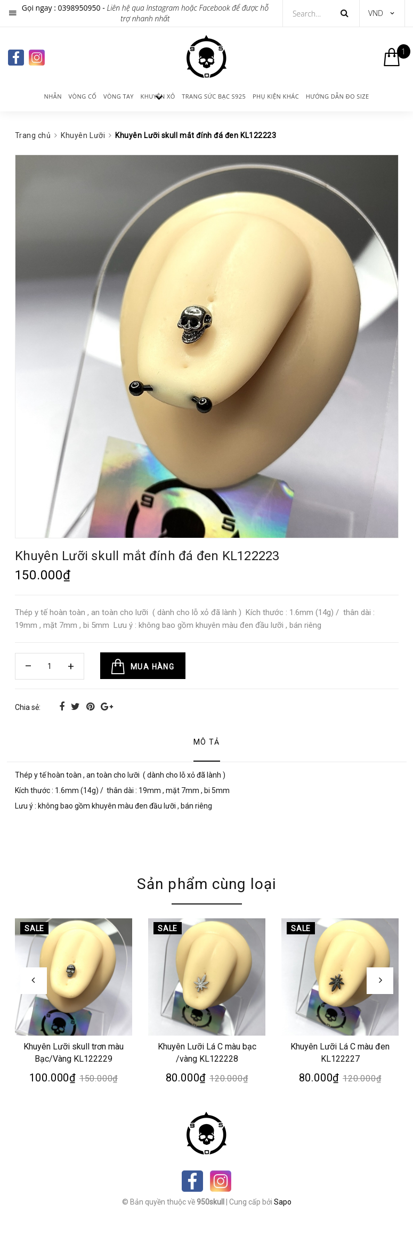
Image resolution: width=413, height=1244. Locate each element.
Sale (34, 928)
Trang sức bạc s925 (214, 96)
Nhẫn (53, 96)
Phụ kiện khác (276, 96)
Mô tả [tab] (206, 742)
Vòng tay (118, 96)
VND (375, 13)
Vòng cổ (83, 96)
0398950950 (79, 8)
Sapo (282, 1202)
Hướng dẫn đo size (337, 96)
